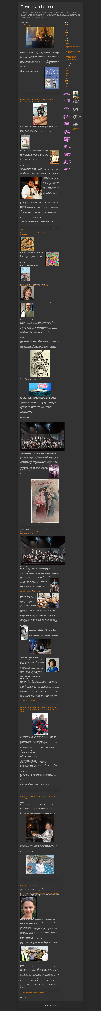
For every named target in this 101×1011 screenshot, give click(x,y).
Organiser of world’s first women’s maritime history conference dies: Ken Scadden (37, 100)
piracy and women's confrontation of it (32, 992)
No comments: (38, 92)
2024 (66, 27)
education (29, 991)
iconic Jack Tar (38, 528)
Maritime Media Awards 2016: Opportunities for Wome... (71, 57)
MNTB (24, 992)
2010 (66, 83)
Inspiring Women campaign (49, 991)
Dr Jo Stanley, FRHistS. (77, 98)
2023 (66, 29)
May (67, 68)
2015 (66, 75)
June (67, 67)
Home (40, 995)
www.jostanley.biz (23, 745)
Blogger (55, 1005)
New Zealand (41, 228)
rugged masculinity (55, 528)
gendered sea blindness (40, 991)
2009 (66, 85)
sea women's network (47, 228)
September (68, 63)
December (68, 41)
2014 (66, 77)
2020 (66, 33)
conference (25, 528)
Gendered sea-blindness (28, 885)
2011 (66, 81)
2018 (66, 37)
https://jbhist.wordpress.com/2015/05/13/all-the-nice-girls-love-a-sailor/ (34, 285)
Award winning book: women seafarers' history (35, 25)
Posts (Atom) (27, 997)
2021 (66, 32)
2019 (66, 35)
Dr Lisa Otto (25, 991)
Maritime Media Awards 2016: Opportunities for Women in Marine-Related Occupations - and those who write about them (39, 709)
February (67, 71)
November (68, 43)
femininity (29, 528)
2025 (66, 25)
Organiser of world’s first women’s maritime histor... (72, 49)
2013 (66, 78)
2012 (66, 80)
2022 (66, 30)
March (67, 70)
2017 (66, 38)
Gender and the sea (38, 6)
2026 (66, 24)
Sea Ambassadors (41, 992)
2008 (66, 86)
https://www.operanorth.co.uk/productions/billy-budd (30, 591)
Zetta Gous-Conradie (48, 992)
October (67, 44)
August (67, 65)
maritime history (43, 528)
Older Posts (57, 995)
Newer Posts (23, 995)
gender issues (25, 228)
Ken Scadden (31, 228)
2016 (66, 40)
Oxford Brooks (49, 528)
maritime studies (36, 228)
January (67, 73)
